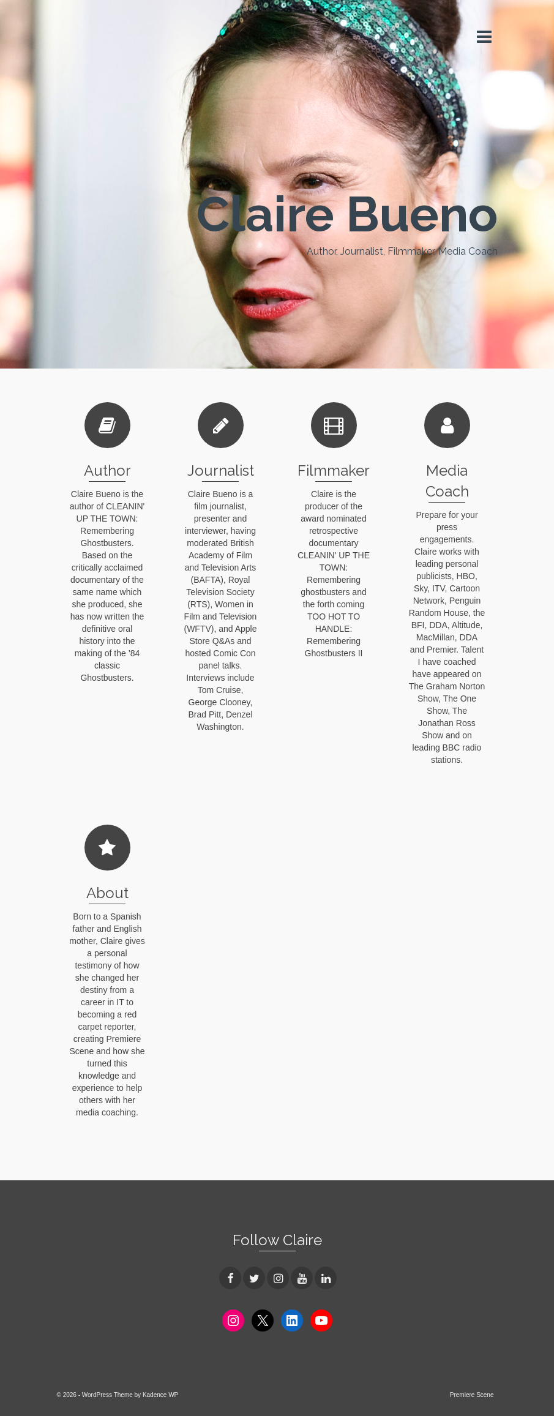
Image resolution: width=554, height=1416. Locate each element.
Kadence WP (160, 1395)
